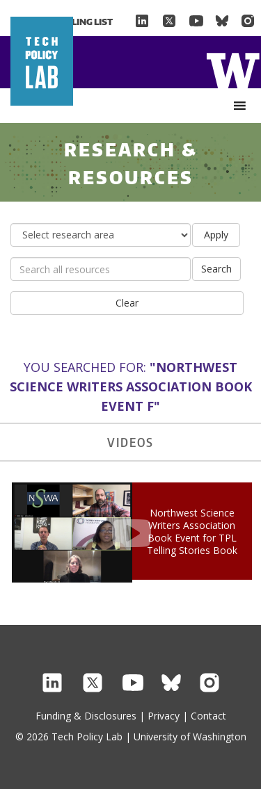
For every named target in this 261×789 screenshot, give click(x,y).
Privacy (164, 715)
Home (233, 69)
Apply (216, 234)
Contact (208, 715)
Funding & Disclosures (85, 715)
